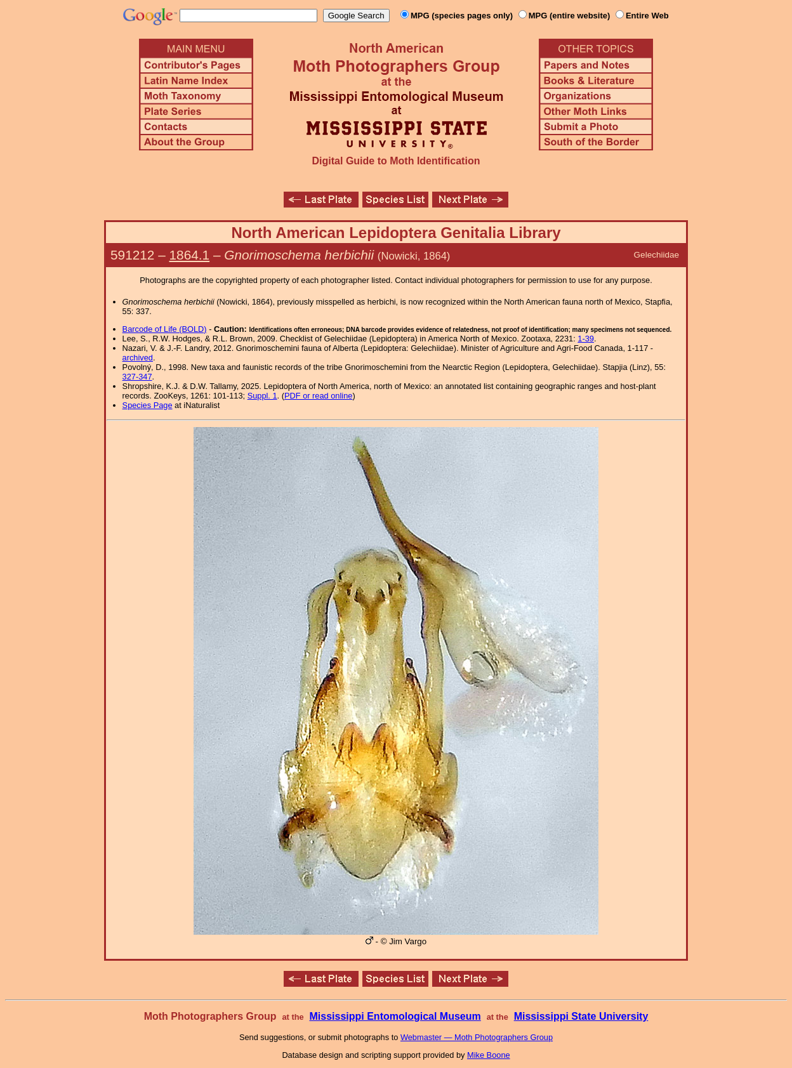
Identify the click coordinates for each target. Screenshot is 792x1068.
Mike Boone (488, 1055)
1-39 (586, 338)
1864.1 (189, 254)
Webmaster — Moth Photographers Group (476, 1037)
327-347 (137, 376)
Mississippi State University (581, 1016)
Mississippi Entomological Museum (394, 1016)
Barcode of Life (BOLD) (164, 329)
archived (137, 357)
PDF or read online (318, 395)
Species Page (147, 405)
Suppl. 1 (262, 395)
